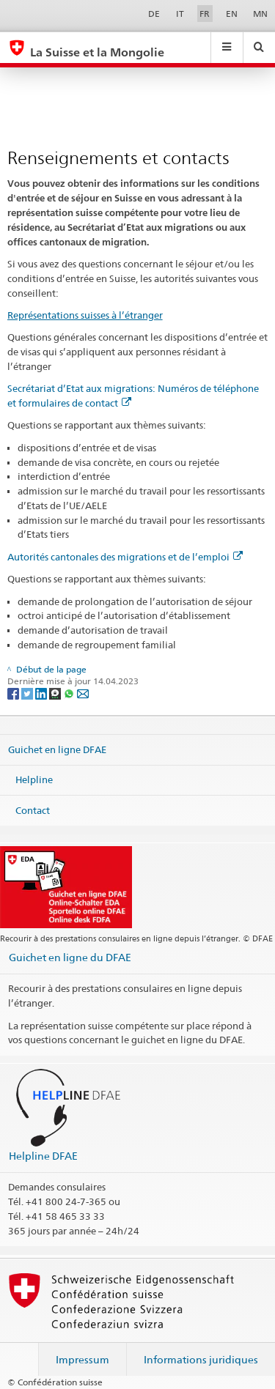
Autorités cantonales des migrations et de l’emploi (125, 557)
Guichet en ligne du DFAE (70, 957)
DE (154, 13)
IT (180, 13)
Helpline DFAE (43, 1155)
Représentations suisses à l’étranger (85, 315)
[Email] (83, 692)
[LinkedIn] (42, 692)
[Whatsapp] (70, 692)
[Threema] (56, 692)
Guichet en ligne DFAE (57, 749)
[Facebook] (14, 692)
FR (204, 13)
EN (232, 13)
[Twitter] (28, 692)
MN (260, 13)
